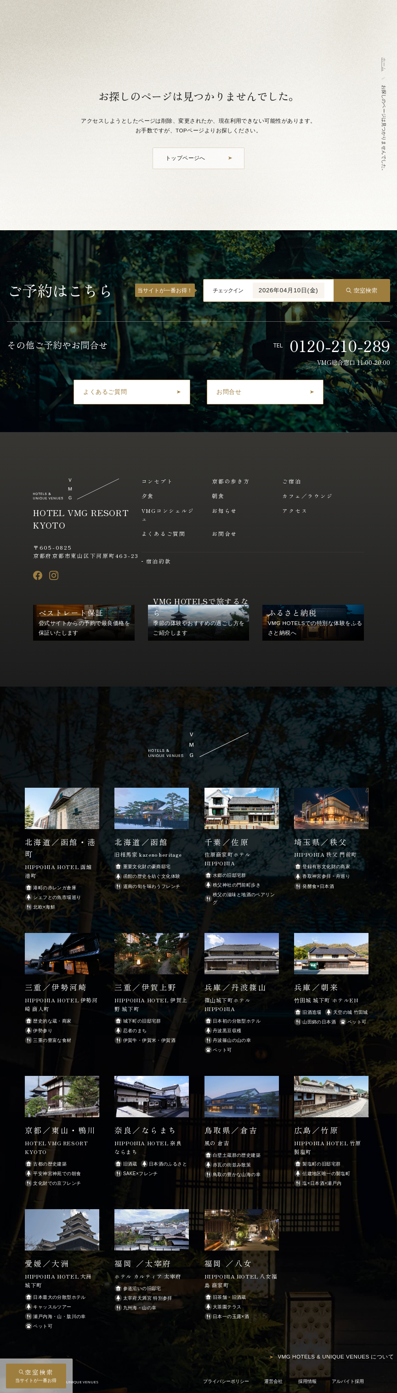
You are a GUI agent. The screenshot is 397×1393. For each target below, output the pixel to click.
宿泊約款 (158, 561)
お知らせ (224, 510)
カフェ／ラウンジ (307, 496)
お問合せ (224, 533)
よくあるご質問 (164, 533)
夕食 (148, 496)
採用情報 (307, 1381)
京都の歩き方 (231, 481)
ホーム (383, 64)
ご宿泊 (291, 481)
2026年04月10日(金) (288, 290)
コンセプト (157, 481)
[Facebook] (37, 575)
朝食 (218, 496)
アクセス (294, 510)
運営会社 (273, 1381)
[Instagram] (53, 575)
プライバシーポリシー (226, 1381)
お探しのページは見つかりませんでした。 (383, 129)
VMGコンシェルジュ (168, 514)
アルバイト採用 (348, 1381)
